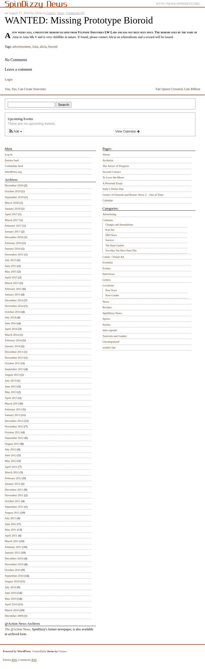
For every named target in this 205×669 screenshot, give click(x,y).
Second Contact (111, 171)
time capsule (109, 330)
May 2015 (11, 271)
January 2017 (12, 231)
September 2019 (14, 197)
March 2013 (12, 403)
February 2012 (13, 478)
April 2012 (11, 466)
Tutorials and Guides (114, 336)
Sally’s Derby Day (113, 188)
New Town (111, 290)
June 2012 (11, 455)
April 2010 (11, 604)
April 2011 (11, 535)
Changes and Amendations (119, 224)
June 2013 (11, 386)
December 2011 (14, 489)
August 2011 (12, 512)
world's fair (109, 347)
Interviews (108, 273)
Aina (35, 47)
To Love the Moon (113, 177)
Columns (107, 220)
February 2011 (13, 546)
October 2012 (13, 432)
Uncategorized (110, 341)
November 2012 (14, 426)
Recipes (107, 307)
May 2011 (11, 529)
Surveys (109, 240)
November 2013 (14, 357)
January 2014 (12, 346)
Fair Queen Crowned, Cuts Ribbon (178, 89)
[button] (15, 131)
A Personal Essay (112, 183)
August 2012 (12, 443)
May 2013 (11, 392)
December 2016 (14, 237)
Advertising (109, 214)
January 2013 (12, 414)
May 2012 (11, 460)
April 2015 (11, 277)
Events (106, 268)
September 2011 (14, 506)
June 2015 (11, 265)
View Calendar (127, 131)
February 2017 (13, 225)
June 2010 (11, 592)
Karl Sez (110, 229)
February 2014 (13, 340)
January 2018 (12, 208)
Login (9, 79)
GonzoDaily (39, 651)
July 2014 (10, 317)
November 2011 (14, 495)
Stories (106, 324)
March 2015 (12, 283)
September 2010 (14, 575)
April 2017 (11, 214)
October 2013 (13, 363)
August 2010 (12, 581)
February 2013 (13, 409)
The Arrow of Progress (115, 165)
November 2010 (14, 564)
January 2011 (12, 552)
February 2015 (13, 288)
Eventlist (107, 262)
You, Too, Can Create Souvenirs (25, 89)
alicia (43, 47)
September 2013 (14, 369)
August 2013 (12, 374)
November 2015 (14, 254)
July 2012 (10, 449)
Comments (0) (75, 13)
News (60, 13)
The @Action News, (18, 629)
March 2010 (12, 610)
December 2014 (14, 300)
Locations (108, 285)
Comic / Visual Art (113, 256)
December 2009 (14, 615)
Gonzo (62, 651)
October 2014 (13, 311)
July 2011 (10, 518)
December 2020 (14, 185)
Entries (10, 660)
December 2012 (14, 420)
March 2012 (12, 472)
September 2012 (14, 437)
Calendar (107, 200)
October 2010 (13, 569)
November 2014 (14, 305)
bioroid (53, 47)
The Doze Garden (114, 245)
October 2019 (13, 191)
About (106, 154)
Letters (50, 13)
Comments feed (14, 165)
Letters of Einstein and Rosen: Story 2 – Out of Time (133, 194)
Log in (9, 154)
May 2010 (11, 598)
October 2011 (13, 501)
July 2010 (10, 587)
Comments (27, 660)
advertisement (21, 47)
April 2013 (11, 397)
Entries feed (12, 160)
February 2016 (13, 243)
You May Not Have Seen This (121, 250)
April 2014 (11, 328)
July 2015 (10, 260)
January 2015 (12, 294)
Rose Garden (112, 295)
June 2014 (11, 323)
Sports (106, 318)
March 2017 (12, 220)
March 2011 (12, 541)
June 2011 (11, 524)
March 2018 (12, 202)
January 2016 (12, 248)
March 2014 (12, 334)
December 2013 (14, 351)
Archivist (107, 160)
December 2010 (14, 558)
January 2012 (12, 483)
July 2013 (10, 380)
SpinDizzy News (112, 313)
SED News (111, 235)
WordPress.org (13, 171)
